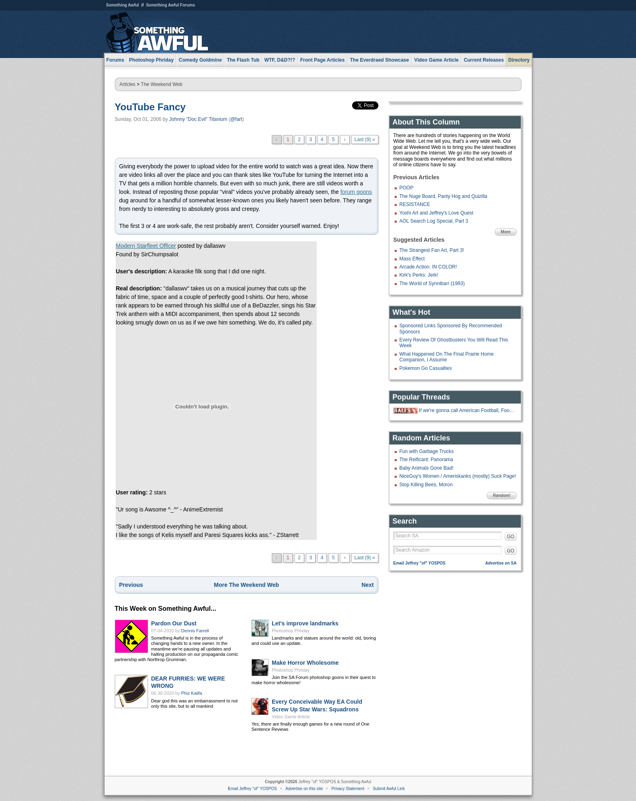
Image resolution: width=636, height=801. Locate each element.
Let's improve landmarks (305, 623)
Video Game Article (291, 716)
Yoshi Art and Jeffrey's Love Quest (436, 213)
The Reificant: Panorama (426, 459)
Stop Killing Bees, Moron (426, 484)
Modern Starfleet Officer (146, 246)
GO (511, 536)
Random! (501, 495)
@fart (236, 119)
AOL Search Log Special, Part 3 (434, 221)
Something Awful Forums (170, 5)
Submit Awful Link (389, 788)
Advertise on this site (304, 788)
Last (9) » (365, 139)
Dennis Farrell (195, 630)
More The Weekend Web (246, 585)
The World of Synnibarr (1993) (432, 283)
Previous (131, 585)
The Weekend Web (161, 84)
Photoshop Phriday (290, 630)
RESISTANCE (415, 204)
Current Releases (484, 60)
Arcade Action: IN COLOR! (428, 267)
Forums (115, 60)
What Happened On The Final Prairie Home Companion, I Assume (447, 357)
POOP (407, 188)
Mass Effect (412, 259)
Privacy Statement (347, 788)
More (506, 232)
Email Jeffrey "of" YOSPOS (419, 563)
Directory (519, 60)
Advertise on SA (500, 563)
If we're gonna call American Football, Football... (467, 410)
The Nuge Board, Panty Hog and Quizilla (444, 196)
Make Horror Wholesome (305, 662)
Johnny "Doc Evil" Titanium (198, 119)
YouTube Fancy (150, 106)
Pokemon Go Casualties (426, 368)
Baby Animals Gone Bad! (426, 468)
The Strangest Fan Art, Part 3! (432, 250)
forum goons (356, 192)
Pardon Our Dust (174, 623)
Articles (127, 84)
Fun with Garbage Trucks (427, 451)
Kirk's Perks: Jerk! (419, 275)
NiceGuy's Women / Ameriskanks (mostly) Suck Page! (458, 476)
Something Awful (122, 5)
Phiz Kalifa (191, 693)
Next (367, 585)
